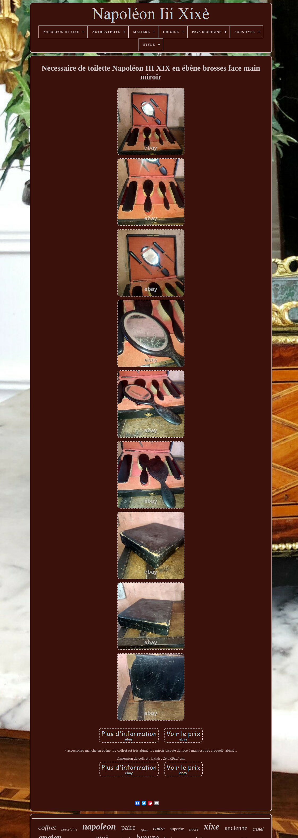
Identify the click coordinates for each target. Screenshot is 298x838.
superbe (177, 828)
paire (128, 827)
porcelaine (69, 829)
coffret (47, 827)
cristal (258, 829)
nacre (193, 829)
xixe (211, 826)
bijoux (144, 830)
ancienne (236, 827)
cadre (159, 828)
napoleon (99, 826)
